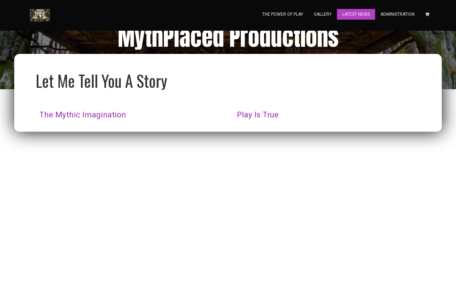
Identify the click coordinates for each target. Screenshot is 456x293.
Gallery (323, 14)
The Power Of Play (282, 14)
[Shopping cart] (427, 14)
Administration (397, 14)
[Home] (39, 15)
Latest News (356, 14)
